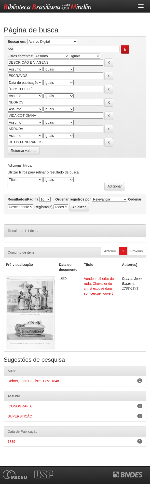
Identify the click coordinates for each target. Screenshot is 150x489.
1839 (11, 442)
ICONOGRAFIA (20, 406)
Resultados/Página (23, 199)
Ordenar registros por (73, 199)
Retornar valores (23, 151)
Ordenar (134, 199)
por (10, 49)
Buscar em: (17, 41)
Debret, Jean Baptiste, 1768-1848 (33, 381)
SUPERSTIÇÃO (20, 416)
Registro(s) (43, 207)
